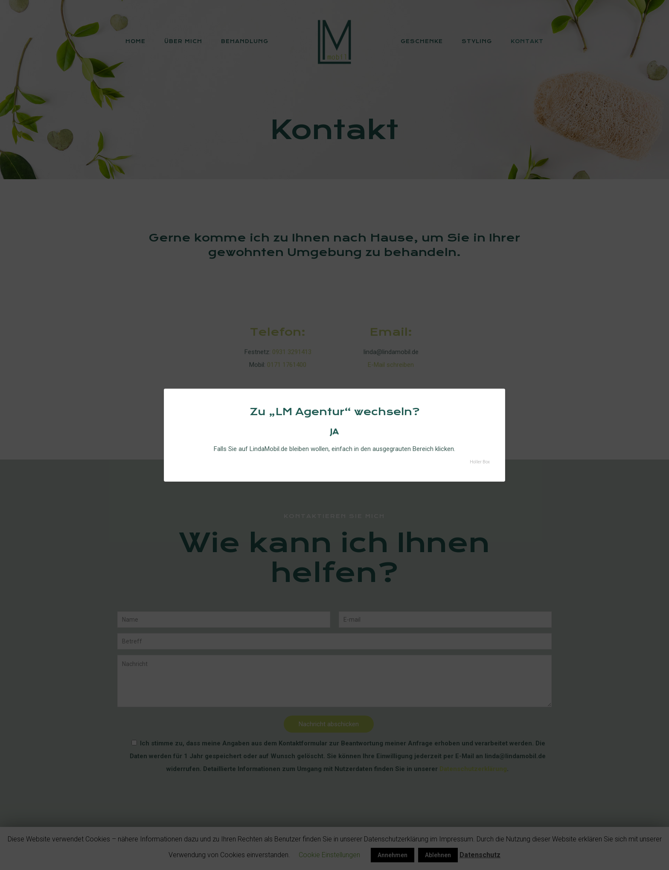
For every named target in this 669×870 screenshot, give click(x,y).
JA (334, 431)
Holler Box (480, 462)
